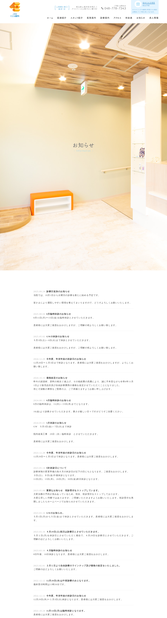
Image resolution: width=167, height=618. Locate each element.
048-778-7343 (115, 8)
